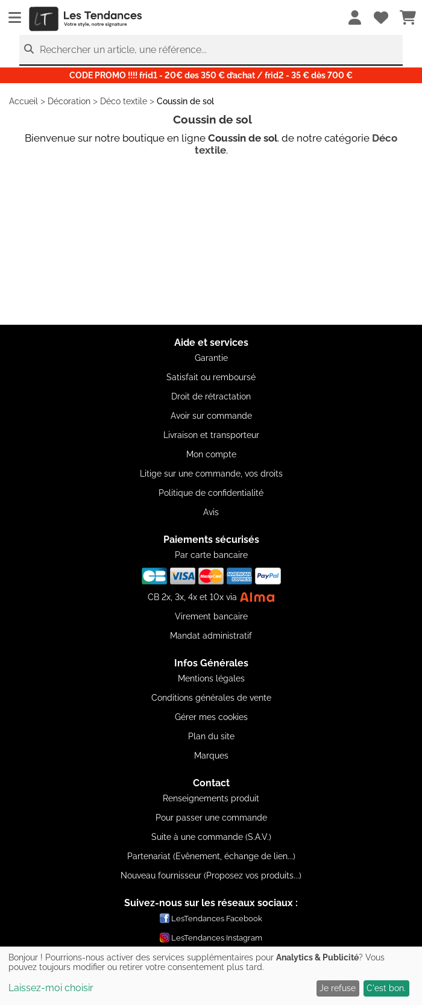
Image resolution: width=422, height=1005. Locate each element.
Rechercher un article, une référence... (123, 49)
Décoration (69, 101)
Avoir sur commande (211, 416)
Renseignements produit (211, 798)
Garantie (211, 358)
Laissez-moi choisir (50, 988)
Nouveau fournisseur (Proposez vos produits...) (211, 875)
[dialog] (211, 976)
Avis (211, 512)
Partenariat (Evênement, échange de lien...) (211, 856)
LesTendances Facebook (211, 918)
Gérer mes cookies (211, 717)
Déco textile (123, 101)
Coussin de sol (185, 101)
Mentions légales (211, 678)
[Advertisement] (211, 240)
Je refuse (338, 988)
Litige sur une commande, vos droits (211, 473)
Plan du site (211, 736)
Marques (211, 755)
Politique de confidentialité (211, 493)
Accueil (23, 101)
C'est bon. (386, 988)
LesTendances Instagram (211, 937)
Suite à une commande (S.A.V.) (211, 837)
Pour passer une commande (211, 817)
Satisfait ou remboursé (211, 377)
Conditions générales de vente (211, 698)
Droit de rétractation (211, 396)
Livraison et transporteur (211, 435)
